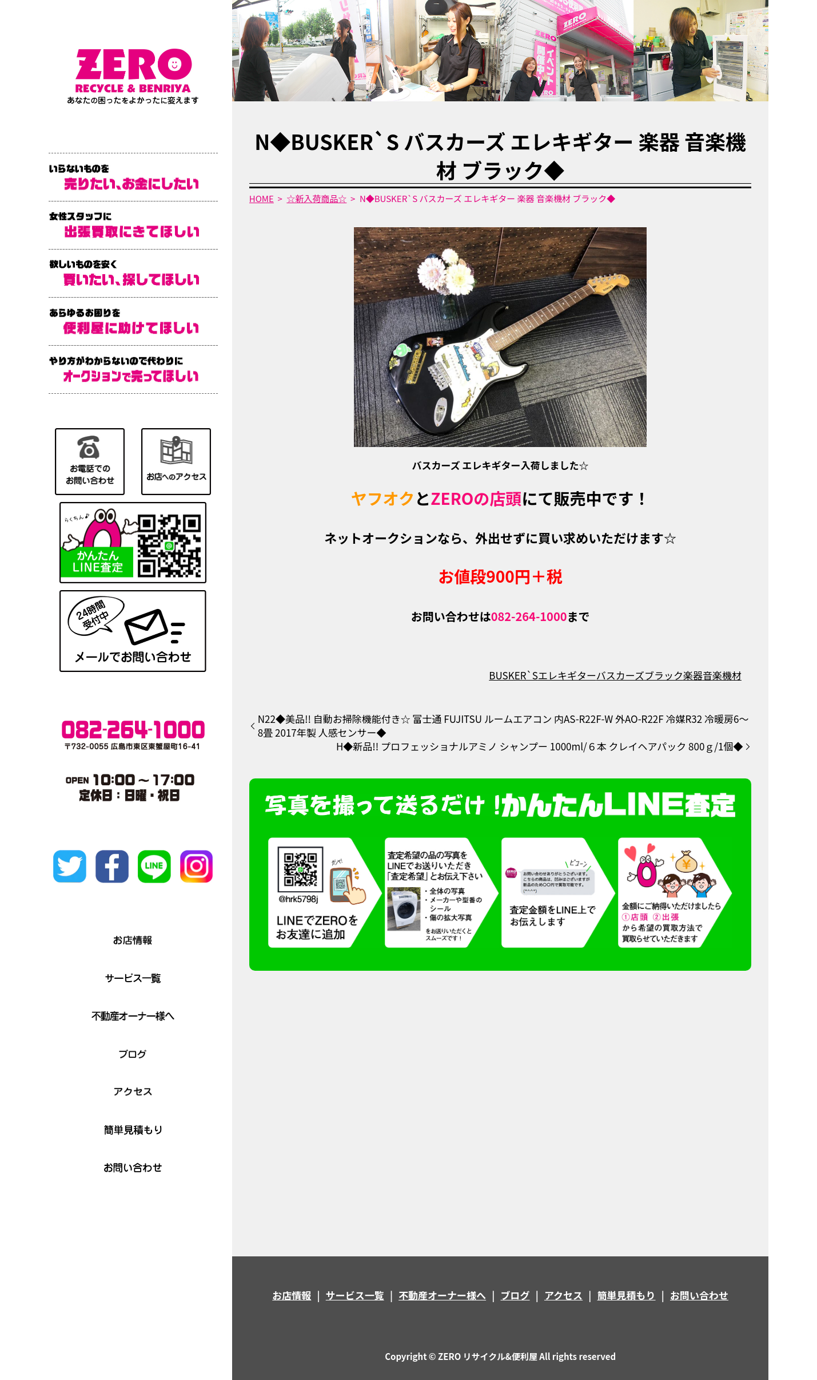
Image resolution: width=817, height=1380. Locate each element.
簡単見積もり (626, 1295)
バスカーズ (620, 675)
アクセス (563, 1295)
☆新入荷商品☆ (316, 198)
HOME (261, 198)
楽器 (693, 675)
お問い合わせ (699, 1295)
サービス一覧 (355, 1295)
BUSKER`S (513, 675)
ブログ (515, 1295)
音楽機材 (722, 675)
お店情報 (291, 1295)
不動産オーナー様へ (442, 1295)
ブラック (663, 675)
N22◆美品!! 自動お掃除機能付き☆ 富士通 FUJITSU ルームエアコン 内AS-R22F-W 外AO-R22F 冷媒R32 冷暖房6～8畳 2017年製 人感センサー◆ (503, 726)
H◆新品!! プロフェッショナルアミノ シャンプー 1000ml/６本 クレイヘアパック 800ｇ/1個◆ (539, 746)
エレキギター (567, 675)
